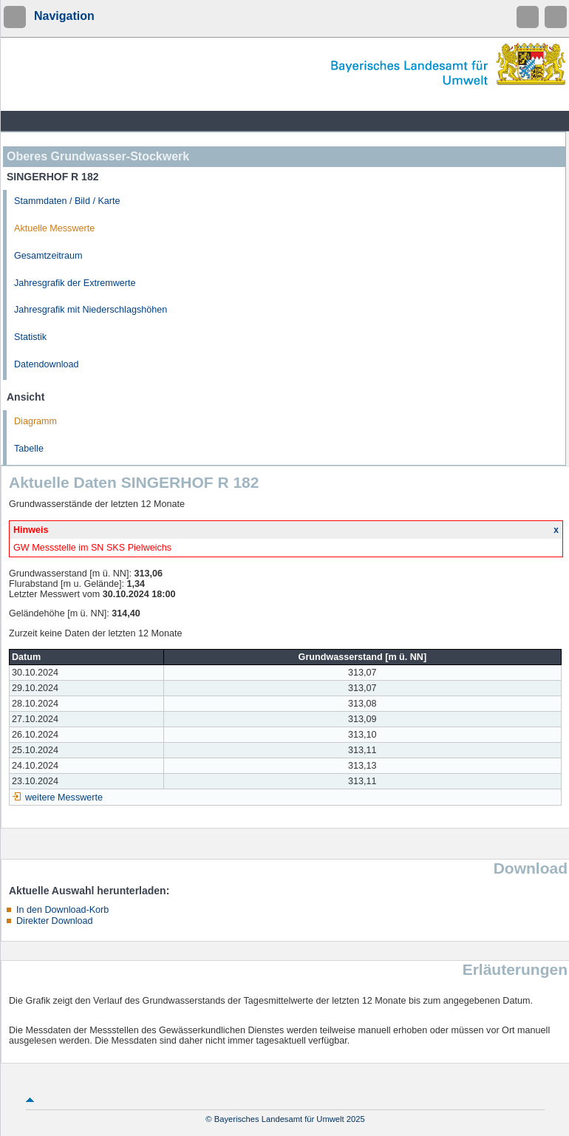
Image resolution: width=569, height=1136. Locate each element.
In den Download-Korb (62, 910)
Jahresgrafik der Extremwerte (74, 283)
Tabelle (29, 448)
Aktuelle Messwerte (54, 228)
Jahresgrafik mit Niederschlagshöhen (90, 310)
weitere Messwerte (64, 797)
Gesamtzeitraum (48, 256)
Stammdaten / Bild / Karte (67, 201)
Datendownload (46, 364)
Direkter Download (54, 921)
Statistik (30, 337)
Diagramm (35, 421)
